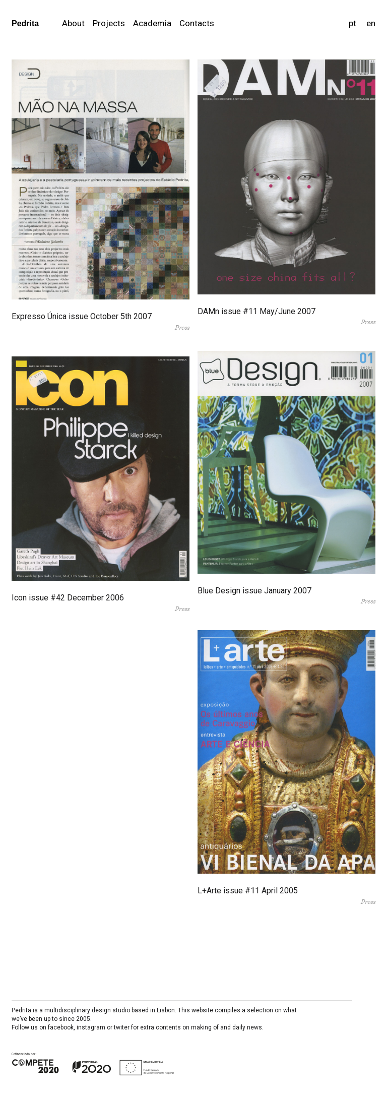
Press (182, 327)
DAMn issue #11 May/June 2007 (256, 311)
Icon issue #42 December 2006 (68, 597)
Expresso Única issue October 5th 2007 (82, 316)
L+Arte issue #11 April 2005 (248, 890)
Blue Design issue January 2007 (254, 590)
